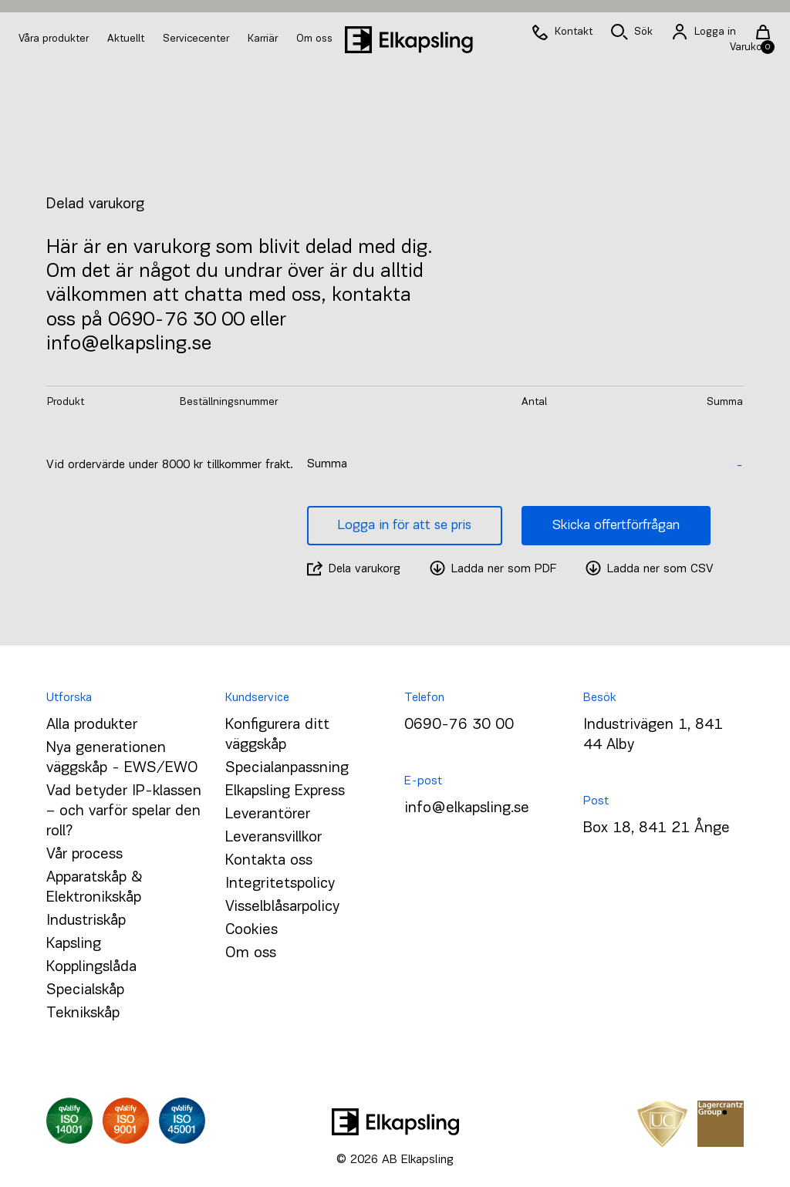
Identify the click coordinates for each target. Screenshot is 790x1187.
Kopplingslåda (91, 967)
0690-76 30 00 (459, 725)
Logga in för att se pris (404, 525)
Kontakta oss (268, 860)
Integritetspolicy (280, 884)
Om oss (314, 39)
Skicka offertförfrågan (616, 525)
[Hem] (409, 39)
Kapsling (73, 944)
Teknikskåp (83, 1013)
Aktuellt (127, 39)
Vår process (84, 854)
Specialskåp (85, 990)
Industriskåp (86, 921)
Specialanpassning (287, 768)
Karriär (264, 39)
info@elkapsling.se (466, 808)
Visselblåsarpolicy (282, 907)
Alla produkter (91, 725)
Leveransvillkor (273, 837)
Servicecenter (197, 39)
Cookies (251, 930)
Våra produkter (54, 39)
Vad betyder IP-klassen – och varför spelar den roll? (123, 811)
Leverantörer (267, 814)
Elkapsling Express (285, 791)
